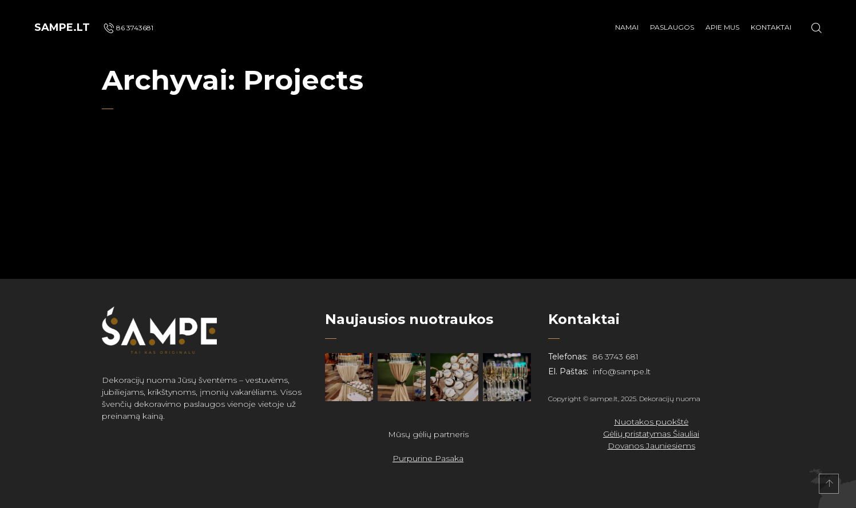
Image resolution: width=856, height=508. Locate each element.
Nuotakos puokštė (651, 422)
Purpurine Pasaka (428, 458)
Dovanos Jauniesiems (651, 446)
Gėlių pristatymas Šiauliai (651, 434)
